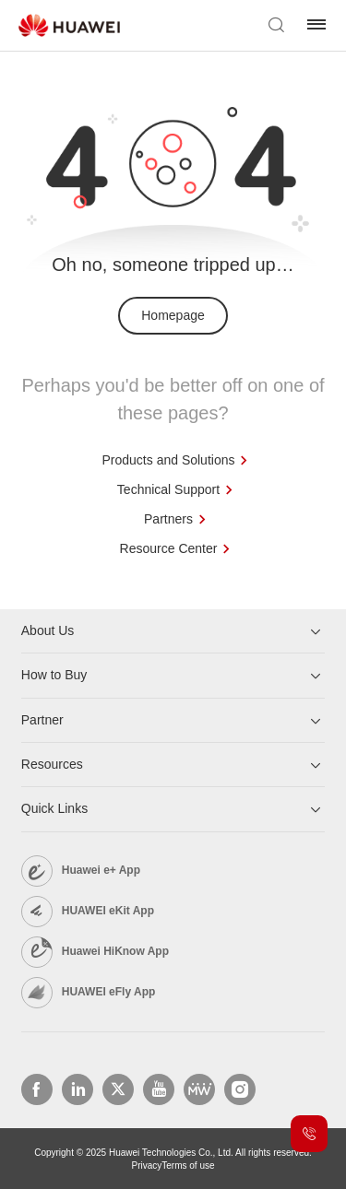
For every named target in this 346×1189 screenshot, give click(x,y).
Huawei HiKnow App (115, 951)
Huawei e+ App (101, 870)
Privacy (146, 1165)
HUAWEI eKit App (108, 910)
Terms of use (187, 1165)
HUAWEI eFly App (109, 991)
